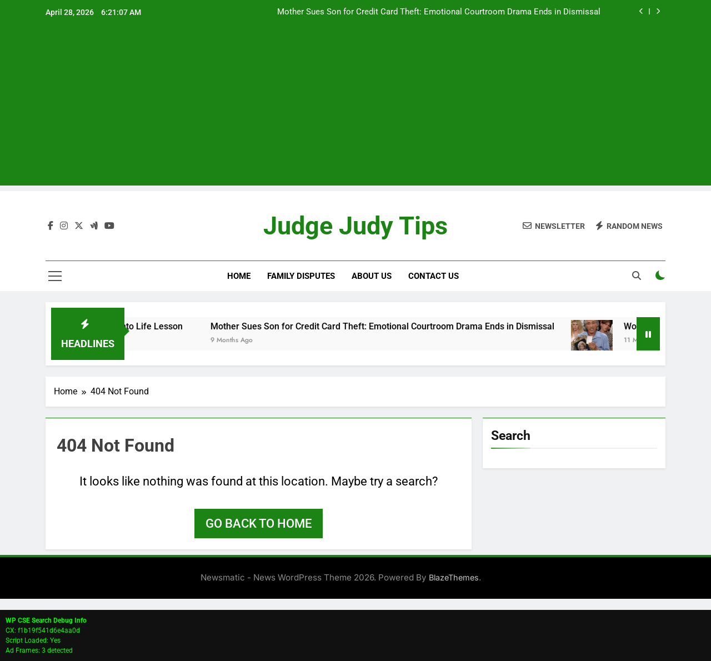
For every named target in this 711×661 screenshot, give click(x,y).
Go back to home (259, 523)
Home (239, 276)
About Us (372, 276)
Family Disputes (301, 276)
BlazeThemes (454, 577)
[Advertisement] (355, 108)
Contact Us (433, 276)
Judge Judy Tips (355, 226)
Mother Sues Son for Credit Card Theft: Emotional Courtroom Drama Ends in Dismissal (438, 12)
